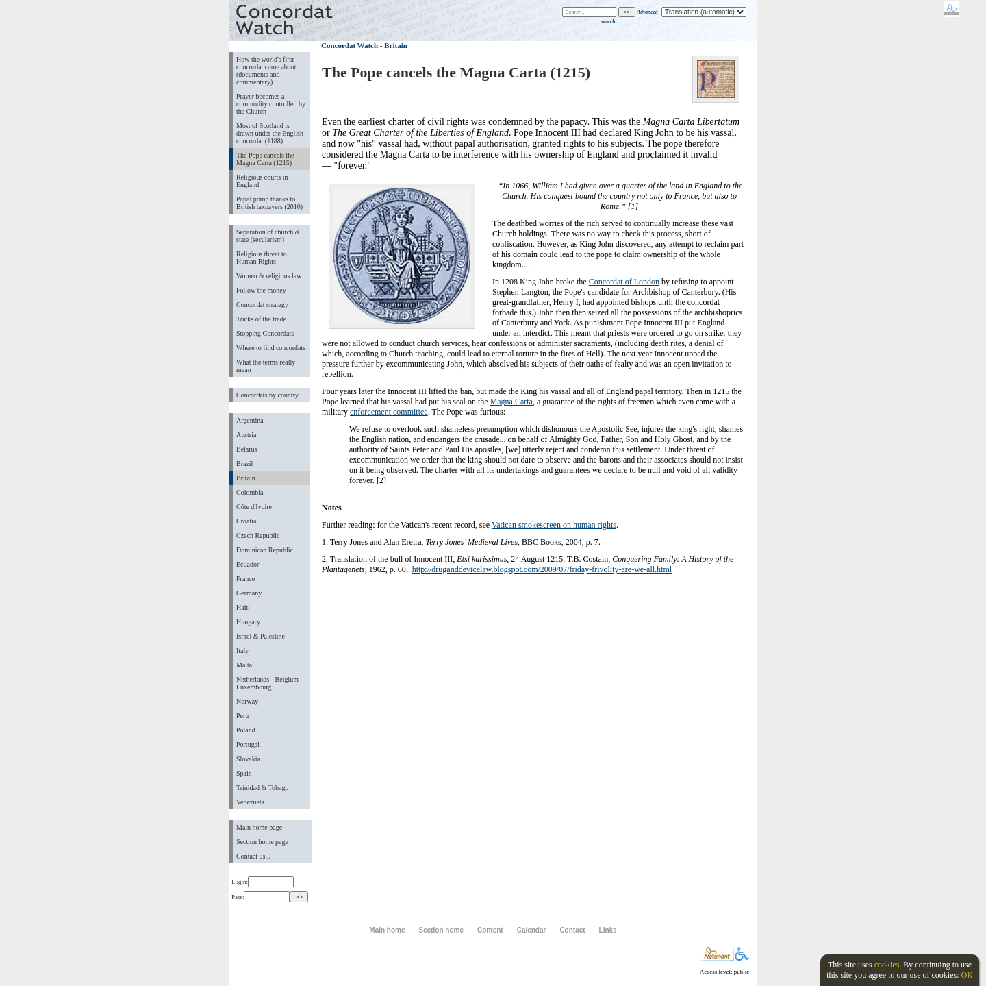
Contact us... (253, 856)
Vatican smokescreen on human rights (554, 525)
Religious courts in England (262, 180)
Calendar (531, 930)
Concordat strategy (262, 304)
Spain (244, 773)
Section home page (262, 842)
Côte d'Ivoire (254, 506)
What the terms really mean (265, 365)
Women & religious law (268, 276)
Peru (242, 715)
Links (608, 930)
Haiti (243, 607)
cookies (887, 965)
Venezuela (250, 802)
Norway (247, 701)
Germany (249, 593)
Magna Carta (511, 401)
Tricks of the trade (261, 319)
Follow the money (261, 290)
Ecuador (247, 564)
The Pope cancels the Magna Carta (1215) (265, 159)
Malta (244, 665)
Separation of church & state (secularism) (268, 235)
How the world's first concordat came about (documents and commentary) (266, 71)
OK (966, 975)
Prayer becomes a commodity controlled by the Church (270, 104)
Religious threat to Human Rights (261, 257)
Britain (245, 478)
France (245, 578)
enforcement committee (389, 412)
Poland (245, 730)
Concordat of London (624, 281)
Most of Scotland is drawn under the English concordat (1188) (269, 133)
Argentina (250, 420)
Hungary (248, 622)
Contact (572, 930)
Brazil (244, 463)
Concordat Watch (349, 45)
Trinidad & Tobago (262, 787)
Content (490, 930)
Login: (262, 881)
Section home (440, 930)
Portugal (248, 744)
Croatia (246, 521)
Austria (246, 435)
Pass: (260, 896)
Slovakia (248, 759)
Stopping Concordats (265, 333)
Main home (387, 930)
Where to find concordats (270, 348)
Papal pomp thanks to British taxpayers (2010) (269, 202)
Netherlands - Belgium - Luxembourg (269, 683)
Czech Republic (258, 535)
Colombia (249, 492)
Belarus (246, 449)
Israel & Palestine (260, 636)
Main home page (259, 827)
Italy (242, 650)
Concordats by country (267, 395)
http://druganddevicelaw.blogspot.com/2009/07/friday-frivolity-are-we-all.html (542, 569)
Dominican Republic (264, 550)
